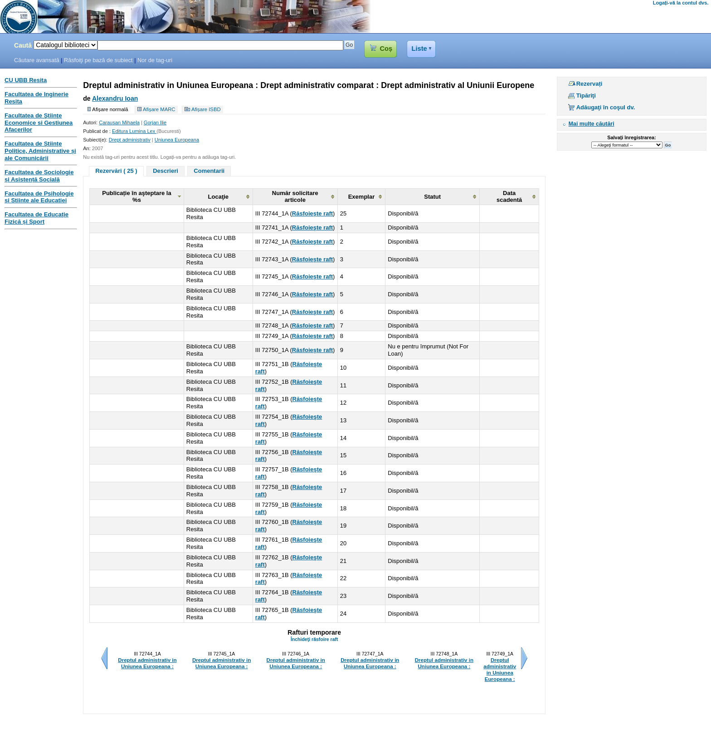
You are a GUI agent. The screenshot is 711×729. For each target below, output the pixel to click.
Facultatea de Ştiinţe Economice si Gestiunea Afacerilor (39, 122)
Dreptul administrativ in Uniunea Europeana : (147, 663)
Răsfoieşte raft (312, 213)
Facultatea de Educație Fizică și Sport (36, 218)
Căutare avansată (36, 60)
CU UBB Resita (26, 80)
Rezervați (589, 83)
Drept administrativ (130, 139)
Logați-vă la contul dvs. (681, 2)
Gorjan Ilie (155, 122)
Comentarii (209, 170)
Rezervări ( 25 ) (116, 170)
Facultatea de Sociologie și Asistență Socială (39, 176)
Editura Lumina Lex (134, 131)
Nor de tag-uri (154, 60)
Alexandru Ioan (115, 98)
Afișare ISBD (206, 109)
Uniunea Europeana (177, 139)
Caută (23, 45)
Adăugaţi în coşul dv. (605, 107)
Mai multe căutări (591, 124)
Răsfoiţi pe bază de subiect (98, 60)
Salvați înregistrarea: (631, 137)
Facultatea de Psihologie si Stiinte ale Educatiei (39, 197)
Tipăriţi (586, 95)
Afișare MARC (159, 109)
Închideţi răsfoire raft (314, 639)
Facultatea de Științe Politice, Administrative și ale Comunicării (40, 150)
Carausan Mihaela (119, 122)
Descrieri (165, 170)
